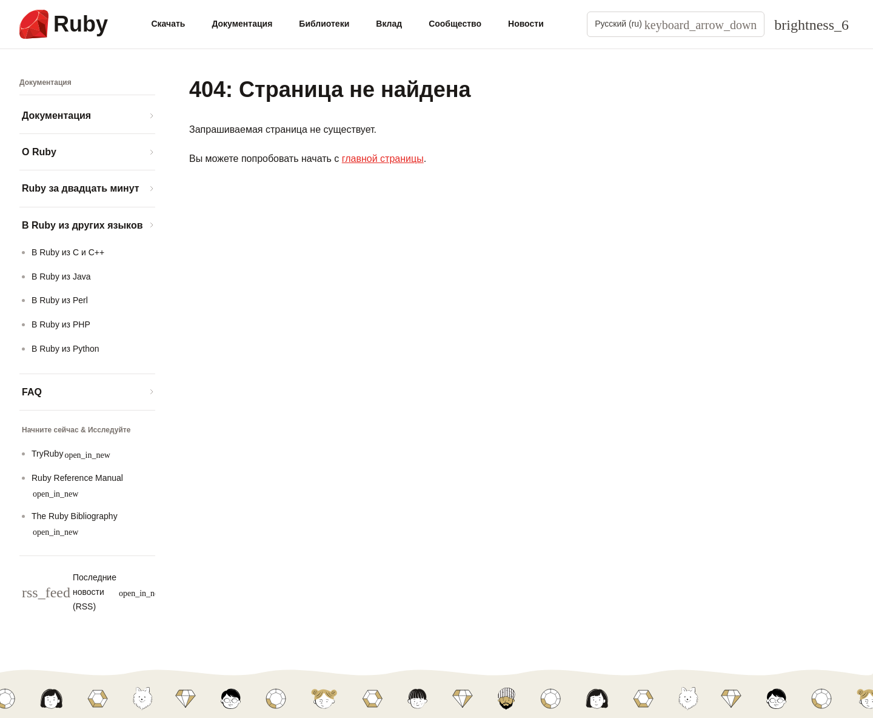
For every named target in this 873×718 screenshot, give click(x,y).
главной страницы (383, 158)
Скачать (168, 24)
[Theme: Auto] (811, 24)
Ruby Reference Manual (77, 485)
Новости (526, 24)
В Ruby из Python (65, 349)
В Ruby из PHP (61, 324)
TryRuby (71, 454)
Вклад (389, 24)
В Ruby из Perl (60, 300)
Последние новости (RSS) (93, 591)
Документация (242, 24)
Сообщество (455, 24)
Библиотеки (324, 24)
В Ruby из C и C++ (68, 252)
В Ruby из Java (61, 276)
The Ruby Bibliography (75, 523)
